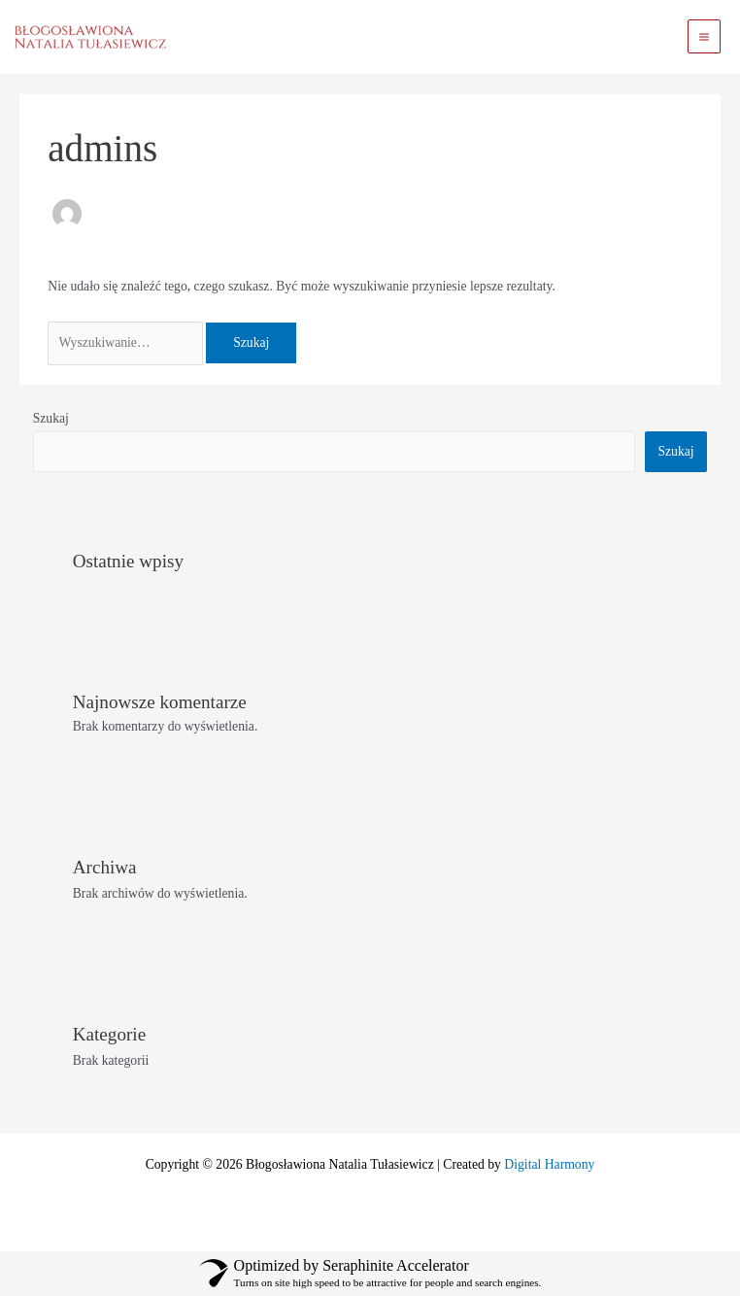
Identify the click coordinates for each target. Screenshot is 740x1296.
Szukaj (51, 418)
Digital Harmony (549, 1164)
